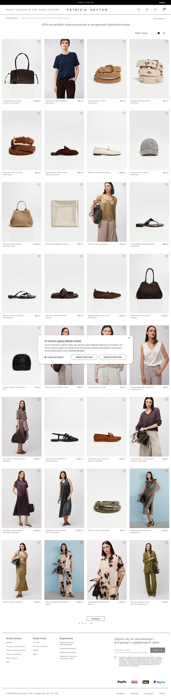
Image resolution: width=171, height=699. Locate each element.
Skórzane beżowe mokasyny (99, 172)
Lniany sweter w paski (97, 387)
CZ (52, 693)
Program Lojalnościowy (15, 646)
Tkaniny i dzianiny (40, 646)
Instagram (148, 693)
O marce (36, 642)
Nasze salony (11, 658)
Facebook (120, 693)
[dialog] (85, 349)
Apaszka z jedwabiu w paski (57, 244)
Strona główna (12, 18)
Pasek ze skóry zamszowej (99, 530)
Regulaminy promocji (68, 652)
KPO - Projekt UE (37, 693)
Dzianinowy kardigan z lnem (57, 387)
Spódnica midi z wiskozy (13, 602)
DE (48, 693)
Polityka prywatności (68, 648)
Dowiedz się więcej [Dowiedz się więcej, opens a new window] (76, 350)
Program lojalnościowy (85, 2)
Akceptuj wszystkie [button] (113, 357)
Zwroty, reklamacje (13, 654)
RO (56, 693)
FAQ (8, 662)
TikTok (162, 693)
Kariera (36, 650)
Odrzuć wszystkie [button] (84, 357)
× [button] (129, 338)
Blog (35, 654)
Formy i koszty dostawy (15, 650)
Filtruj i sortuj (143, 33)
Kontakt (9, 642)
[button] (138, 9)
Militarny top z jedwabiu (98, 244)
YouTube (134, 693)
